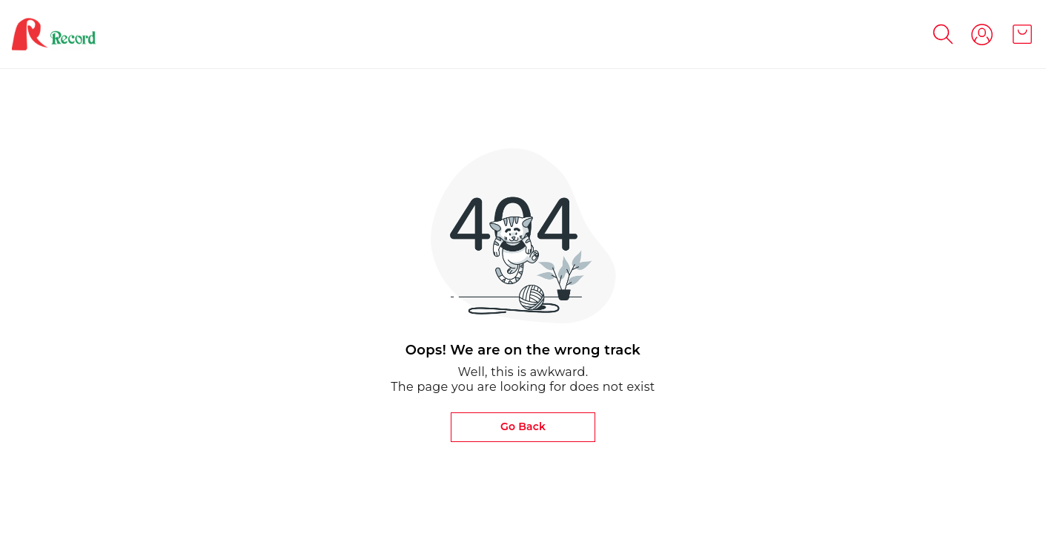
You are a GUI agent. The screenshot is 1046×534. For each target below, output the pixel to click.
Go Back (523, 426)
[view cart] (1022, 34)
